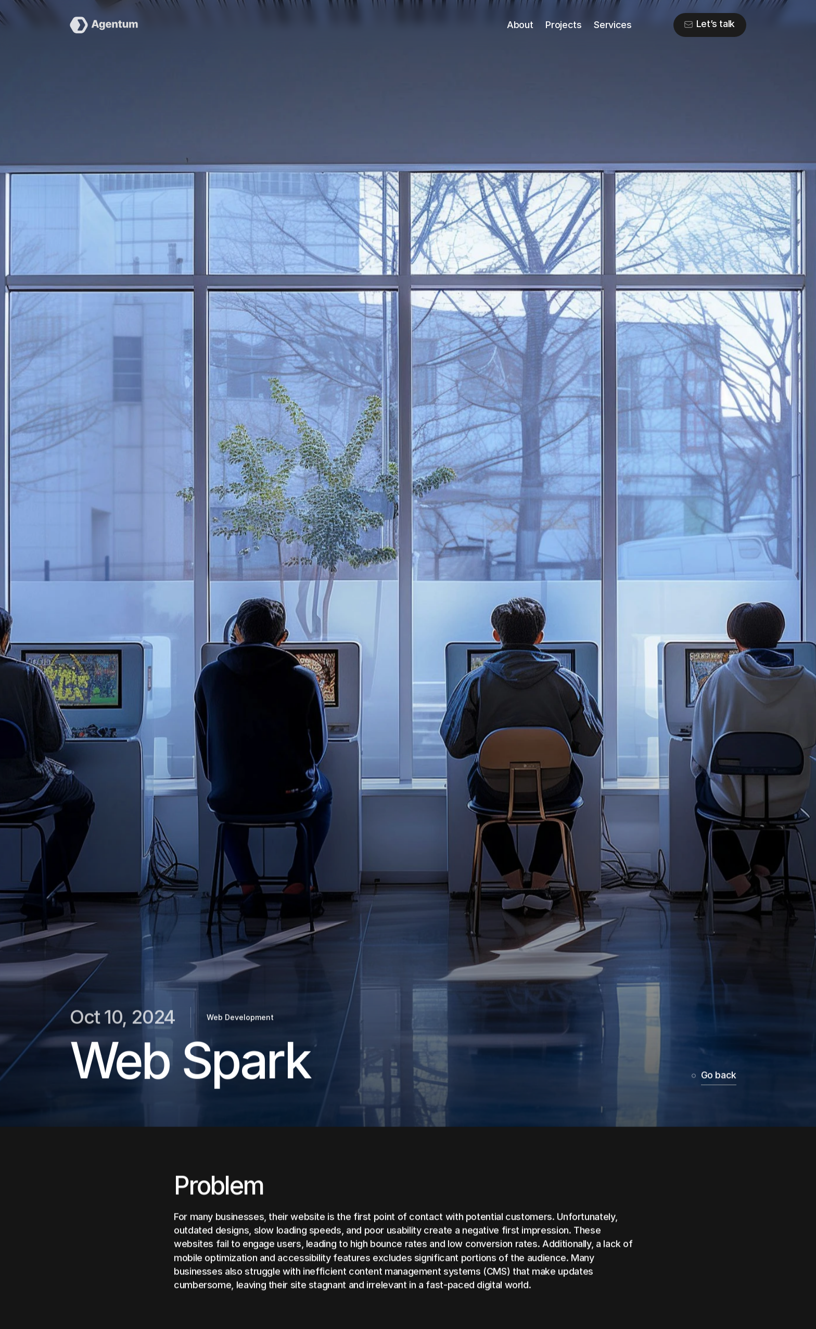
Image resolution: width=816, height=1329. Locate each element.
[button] (709, 24)
